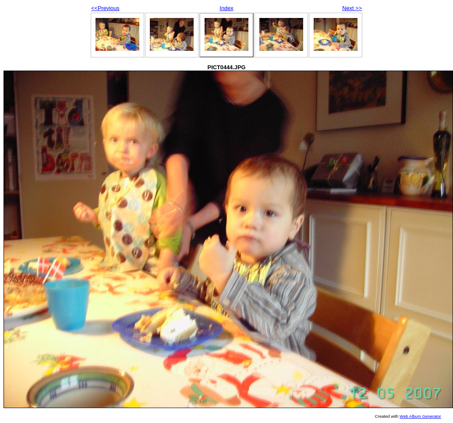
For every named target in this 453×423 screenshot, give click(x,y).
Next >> (352, 8)
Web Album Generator (420, 416)
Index (226, 8)
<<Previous (105, 8)
